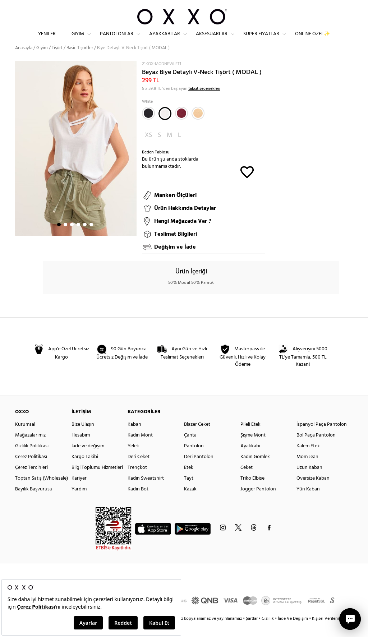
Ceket (246, 480)
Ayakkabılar (164, 40)
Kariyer (79, 491)
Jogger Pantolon (258, 502)
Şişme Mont (253, 448)
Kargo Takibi (85, 470)
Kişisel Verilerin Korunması (336, 631)
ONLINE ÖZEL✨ (312, 40)
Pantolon (194, 459)
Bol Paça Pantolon (316, 448)
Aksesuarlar (211, 40)
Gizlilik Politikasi (32, 459)
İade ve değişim (88, 459)
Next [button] (18, 161)
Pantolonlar (116, 40)
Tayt (188, 491)
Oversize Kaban (313, 491)
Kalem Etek (308, 459)
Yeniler (47, 40)
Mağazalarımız (30, 448)
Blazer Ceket (197, 437)
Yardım (79, 502)
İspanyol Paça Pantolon (321, 437)
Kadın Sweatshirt (146, 491)
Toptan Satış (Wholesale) (41, 491)
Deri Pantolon (198, 470)
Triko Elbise (252, 491)
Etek (188, 480)
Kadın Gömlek (255, 470)
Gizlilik (268, 631)
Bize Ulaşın (83, 437)
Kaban (134, 437)
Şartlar (252, 631)
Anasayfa (23, 61)
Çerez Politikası (31, 470)
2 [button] (65, 237)
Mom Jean (307, 470)
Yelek (133, 459)
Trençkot (137, 480)
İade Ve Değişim (293, 631)
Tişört (57, 61)
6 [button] (91, 237)
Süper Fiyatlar (261, 40)
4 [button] (78, 237)
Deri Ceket (139, 470)
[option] (76, 161)
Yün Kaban (308, 502)
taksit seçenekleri (204, 101)
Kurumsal (25, 437)
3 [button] (72, 237)
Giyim (78, 40)
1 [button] (59, 237)
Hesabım (81, 448)
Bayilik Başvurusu (33, 502)
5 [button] (85, 237)
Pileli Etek (250, 437)
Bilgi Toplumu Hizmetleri (97, 480)
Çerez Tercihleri (31, 480)
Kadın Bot (138, 502)
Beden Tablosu (156, 165)
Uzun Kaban (309, 480)
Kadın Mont (140, 448)
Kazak (190, 502)
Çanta (190, 448)
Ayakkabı (250, 459)
